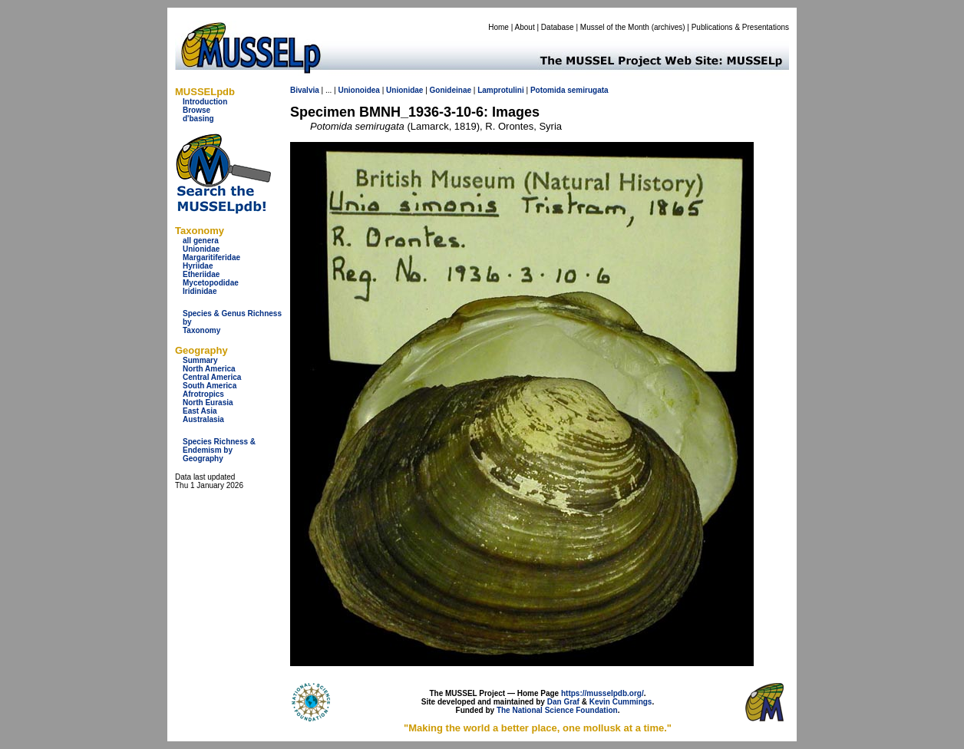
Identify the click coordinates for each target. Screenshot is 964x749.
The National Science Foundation (557, 710)
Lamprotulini (500, 90)
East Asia (200, 411)
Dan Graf (563, 702)
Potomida (548, 90)
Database (557, 27)
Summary (200, 360)
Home (498, 27)
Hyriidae (198, 266)
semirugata (587, 90)
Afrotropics (203, 394)
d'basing (198, 118)
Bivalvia (304, 90)
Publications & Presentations (740, 27)
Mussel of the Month (614, 27)
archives (668, 27)
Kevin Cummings (620, 702)
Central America (212, 377)
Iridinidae (199, 291)
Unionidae (201, 249)
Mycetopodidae (211, 283)
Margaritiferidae (211, 257)
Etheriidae (201, 274)
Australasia (203, 419)
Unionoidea (358, 90)
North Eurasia (208, 402)
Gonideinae (450, 90)
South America (209, 385)
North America (209, 369)
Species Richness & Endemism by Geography (219, 450)
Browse (196, 110)
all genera (201, 240)
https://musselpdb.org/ (602, 693)
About (525, 27)
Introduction (205, 101)
